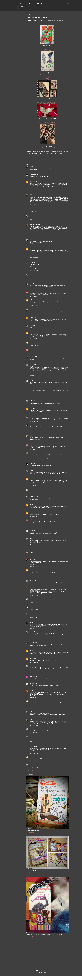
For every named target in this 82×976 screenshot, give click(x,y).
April (31, 299)
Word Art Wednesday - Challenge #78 (47, 49)
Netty (31, 519)
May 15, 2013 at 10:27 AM (34, 767)
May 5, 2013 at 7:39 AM (34, 595)
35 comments (31, 832)
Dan (31, 291)
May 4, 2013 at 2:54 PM (34, 516)
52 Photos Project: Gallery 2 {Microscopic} (47, 147)
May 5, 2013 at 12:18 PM (34, 609)
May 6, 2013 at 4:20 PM (34, 672)
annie (31, 380)
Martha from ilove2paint (35, 444)
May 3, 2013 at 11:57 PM (34, 431)
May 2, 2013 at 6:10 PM (34, 288)
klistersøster (32, 728)
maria (31, 435)
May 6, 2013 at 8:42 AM (34, 662)
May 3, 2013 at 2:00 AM (34, 313)
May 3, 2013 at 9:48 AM (34, 329)
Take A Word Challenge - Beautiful (47, 148)
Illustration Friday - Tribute (47, 77)
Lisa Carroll (32, 283)
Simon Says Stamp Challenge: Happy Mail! (47, 103)
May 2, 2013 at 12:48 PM (34, 235)
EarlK (31, 274)
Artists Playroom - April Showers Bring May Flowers (47, 74)
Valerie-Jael (32, 489)
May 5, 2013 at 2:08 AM (34, 576)
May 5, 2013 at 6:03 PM (34, 638)
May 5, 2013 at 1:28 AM (34, 566)
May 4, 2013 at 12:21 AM (34, 441)
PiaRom (31, 332)
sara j (31, 309)
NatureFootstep (33, 606)
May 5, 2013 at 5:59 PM (34, 628)
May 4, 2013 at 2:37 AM (34, 459)
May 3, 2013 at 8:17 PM (34, 396)
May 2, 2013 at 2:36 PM (34, 245)
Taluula (31, 325)
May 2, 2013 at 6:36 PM (34, 296)
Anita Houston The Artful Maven (37, 424)
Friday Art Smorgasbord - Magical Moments (44, 934)
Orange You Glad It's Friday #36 (47, 150)
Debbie (31, 470)
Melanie (31, 215)
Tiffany (31, 239)
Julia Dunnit (32, 317)
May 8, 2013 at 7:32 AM (34, 707)
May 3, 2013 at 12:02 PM (34, 345)
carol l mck (32, 580)
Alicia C (31, 400)
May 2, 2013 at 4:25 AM (34, 190)
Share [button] (13, 14)
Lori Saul (31, 262)
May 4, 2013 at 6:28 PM (34, 526)
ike (30, 538)
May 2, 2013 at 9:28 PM (34, 305)
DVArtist (31, 613)
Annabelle (32, 364)
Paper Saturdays (47, 123)
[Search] (68, 3)
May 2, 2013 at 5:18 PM (34, 279)
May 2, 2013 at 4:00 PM (34, 270)
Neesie (31, 587)
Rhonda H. (32, 650)
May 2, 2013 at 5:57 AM (34, 204)
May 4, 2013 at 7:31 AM (34, 485)
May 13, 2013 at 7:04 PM (34, 760)
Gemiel (31, 622)
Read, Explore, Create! (30, 3)
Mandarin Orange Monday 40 (47, 50)
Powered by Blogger (41, 970)
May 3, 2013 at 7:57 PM (34, 385)
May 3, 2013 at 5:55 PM (34, 352)
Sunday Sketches (47, 79)
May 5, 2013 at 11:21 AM (34, 602)
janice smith (32, 631)
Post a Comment (29, 770)
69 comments (31, 872)
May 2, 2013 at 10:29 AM (34, 211)
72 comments (31, 936)
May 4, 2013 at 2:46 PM (34, 509)
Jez (30, 452)
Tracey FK (32, 408)
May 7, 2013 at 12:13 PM (34, 686)
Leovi (31, 349)
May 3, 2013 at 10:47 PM (34, 421)
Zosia (31, 665)
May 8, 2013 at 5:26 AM (34, 697)
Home (18, 8)
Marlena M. (32, 711)
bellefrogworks (33, 416)
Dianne (31, 530)
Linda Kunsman (33, 496)
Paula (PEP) (32, 181)
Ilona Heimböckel (33, 569)
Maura (31, 756)
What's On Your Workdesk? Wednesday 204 (47, 122)
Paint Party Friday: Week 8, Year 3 (47, 48)
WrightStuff (32, 598)
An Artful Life (31, 870)
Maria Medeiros (33, 174)
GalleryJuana (32, 683)
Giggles (31, 559)
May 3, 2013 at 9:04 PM (34, 413)
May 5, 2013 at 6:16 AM (34, 583)
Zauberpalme (33, 676)
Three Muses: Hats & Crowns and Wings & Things (47, 121)
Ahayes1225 (32, 356)
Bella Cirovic (32, 764)
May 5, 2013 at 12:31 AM (34, 548)
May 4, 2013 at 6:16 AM (34, 475)
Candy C (31, 194)
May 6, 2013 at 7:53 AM (34, 655)
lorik (30, 690)
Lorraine (31, 463)
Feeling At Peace (32, 830)
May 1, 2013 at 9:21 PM (34, 178)
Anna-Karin (32, 642)
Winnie (31, 478)
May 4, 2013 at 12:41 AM (34, 449)
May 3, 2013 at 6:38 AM (34, 322)
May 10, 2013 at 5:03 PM (34, 725)
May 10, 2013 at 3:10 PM (34, 716)
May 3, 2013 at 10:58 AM (34, 338)
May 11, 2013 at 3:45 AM (34, 732)
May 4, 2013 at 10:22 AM (34, 492)
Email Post (31, 159)
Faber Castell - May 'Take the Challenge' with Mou (47, 78)
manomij (32, 700)
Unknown (32, 248)
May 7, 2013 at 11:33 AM (34, 679)
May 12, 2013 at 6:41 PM (34, 742)
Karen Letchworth (34, 224)
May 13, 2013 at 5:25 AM (34, 753)
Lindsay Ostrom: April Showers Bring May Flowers (47, 75)
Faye (31, 166)
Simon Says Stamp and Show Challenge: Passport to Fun (47, 102)
